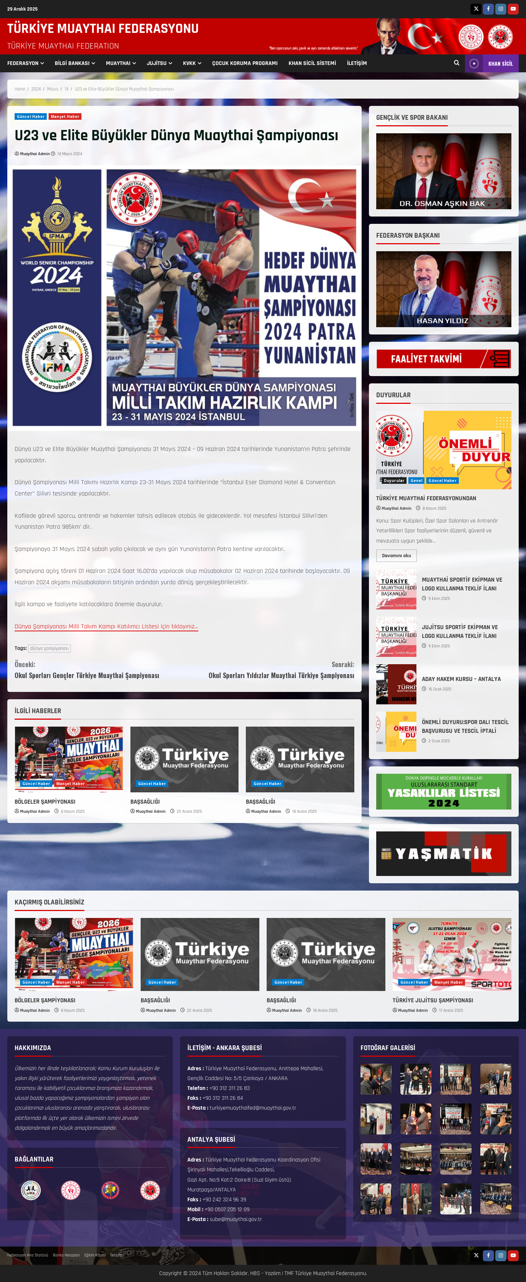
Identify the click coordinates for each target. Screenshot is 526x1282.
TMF (289, 1273)
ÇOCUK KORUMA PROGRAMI (245, 63)
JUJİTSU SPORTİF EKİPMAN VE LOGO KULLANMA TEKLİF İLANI (396, 637)
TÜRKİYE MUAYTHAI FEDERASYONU (103, 29)
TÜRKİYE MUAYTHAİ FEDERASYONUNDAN (426, 498)
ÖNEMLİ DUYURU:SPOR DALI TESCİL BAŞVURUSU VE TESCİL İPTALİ (396, 732)
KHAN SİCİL (489, 63)
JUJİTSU (157, 63)
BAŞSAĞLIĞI (145, 802)
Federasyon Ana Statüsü (27, 1255)
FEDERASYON (22, 63)
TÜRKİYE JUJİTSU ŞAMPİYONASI (433, 1000)
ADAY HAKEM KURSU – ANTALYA (396, 684)
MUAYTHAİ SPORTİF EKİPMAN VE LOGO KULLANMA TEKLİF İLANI (396, 589)
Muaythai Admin (35, 154)
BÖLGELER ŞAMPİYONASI (45, 802)
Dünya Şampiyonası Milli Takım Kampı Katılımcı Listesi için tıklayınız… (106, 626)
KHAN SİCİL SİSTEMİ (312, 63)
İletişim (116, 1255)
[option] (31, 1190)
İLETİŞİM (357, 63)
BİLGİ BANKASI (72, 63)
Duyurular (394, 480)
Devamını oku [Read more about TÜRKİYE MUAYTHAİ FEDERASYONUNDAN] (399, 554)
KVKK (189, 63)
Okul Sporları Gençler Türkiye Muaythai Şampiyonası (99, 669)
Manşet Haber (65, 116)
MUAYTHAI (118, 63)
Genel (417, 480)
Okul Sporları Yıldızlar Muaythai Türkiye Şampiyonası (269, 669)
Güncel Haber (31, 116)
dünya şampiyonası (49, 648)
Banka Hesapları (66, 1255)
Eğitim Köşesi (95, 1255)
